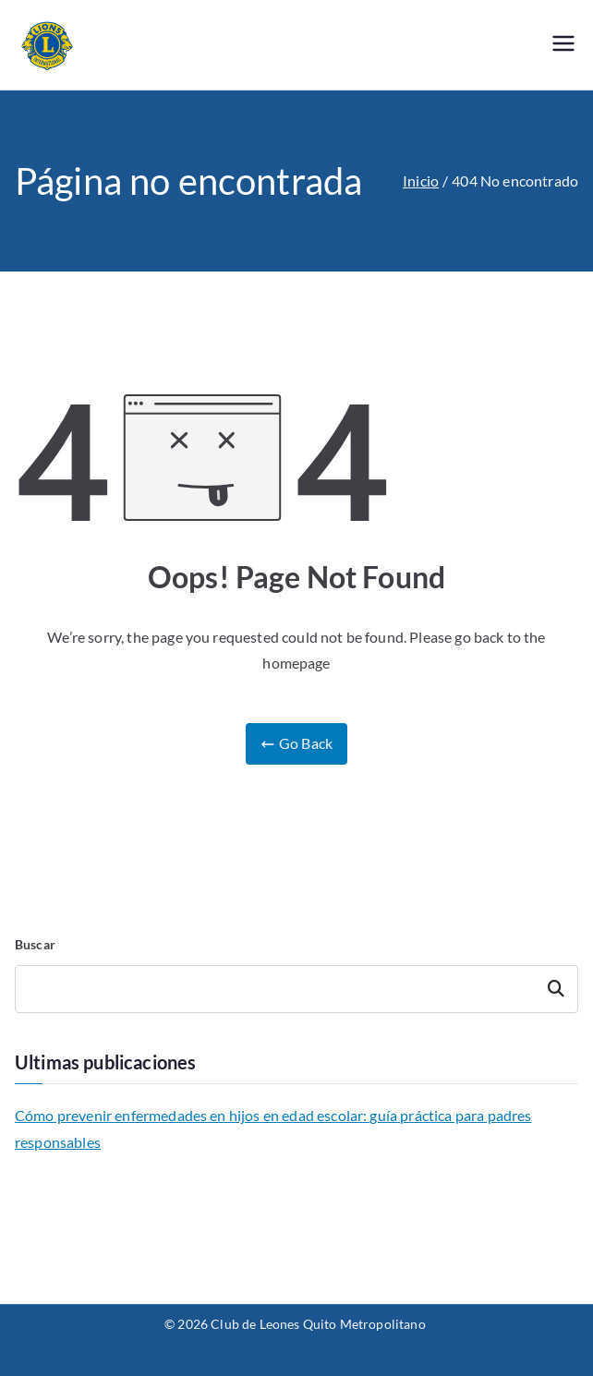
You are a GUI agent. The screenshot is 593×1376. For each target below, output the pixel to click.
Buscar (35, 944)
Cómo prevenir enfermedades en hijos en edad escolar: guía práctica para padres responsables (273, 1128)
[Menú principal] (563, 44)
